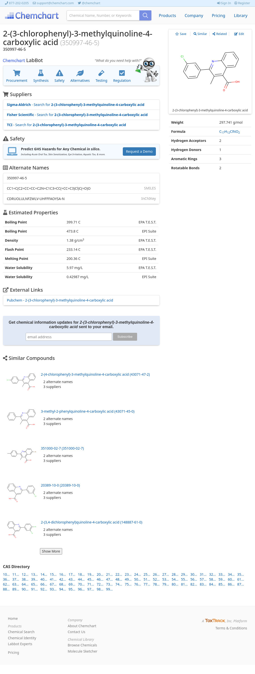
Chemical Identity (22, 638)
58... (212, 579)
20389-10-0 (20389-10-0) (60, 485)
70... (81, 584)
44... (81, 579)
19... (90, 574)
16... (62, 574)
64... (25, 584)
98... (100, 589)
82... (193, 584)
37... (15, 579)
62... (6, 584)
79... (165, 584)
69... (72, 584)
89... (15, 589)
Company (194, 15)
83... (203, 584)
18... (81, 574)
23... (128, 574)
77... (147, 584)
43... (72, 579)
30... (193, 574)
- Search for (75, 104)
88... (6, 589)
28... (175, 574)
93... (53, 589)
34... (231, 574)
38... (25, 579)
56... (193, 579)
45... (90, 579)
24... (137, 574)
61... (240, 579)
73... (109, 584)
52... (156, 579)
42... (62, 579)
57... (203, 579)
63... (15, 584)
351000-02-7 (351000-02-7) (62, 448)
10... (6, 574)
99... (109, 589)
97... (90, 589)
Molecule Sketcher (82, 651)
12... (25, 574)
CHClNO (229, 131)
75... (128, 584)
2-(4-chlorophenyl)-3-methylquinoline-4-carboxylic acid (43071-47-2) (95, 374)
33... (222, 574)
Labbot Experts (20, 643)
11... (15, 574)
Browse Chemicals (82, 645)
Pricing (218, 15)
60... (231, 579)
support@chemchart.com (55, 3)
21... (109, 574)
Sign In (224, 3)
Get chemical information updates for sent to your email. (81, 324)
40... (43, 579)
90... (25, 589)
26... (156, 574)
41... (53, 579)
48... (118, 579)
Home (13, 618)
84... (212, 584)
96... (81, 589)
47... (109, 579)
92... (43, 589)
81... (184, 584)
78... (156, 584)
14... (43, 574)
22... (118, 574)
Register (242, 3)
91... (34, 589)
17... (72, 574)
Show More (51, 551)
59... (222, 579)
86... (231, 584)
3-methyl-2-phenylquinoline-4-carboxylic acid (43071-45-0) (88, 411)
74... (118, 584)
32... (212, 574)
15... (53, 574)
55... (184, 579)
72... (100, 584)
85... (222, 584)
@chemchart (91, 3)
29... (184, 574)
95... (72, 589)
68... (62, 584)
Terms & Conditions (231, 628)
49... (128, 579)
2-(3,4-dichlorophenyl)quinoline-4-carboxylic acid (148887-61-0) (91, 522)
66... (43, 584)
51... (147, 579)
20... (100, 574)
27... (165, 574)
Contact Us (76, 631)
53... (165, 579)
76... (137, 584)
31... (203, 574)
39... (34, 579)
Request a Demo (139, 151)
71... (90, 584)
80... (175, 584)
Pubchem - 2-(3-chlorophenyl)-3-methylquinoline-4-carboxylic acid (60, 300)
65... (34, 584)
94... (62, 589)
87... (240, 584)
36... (6, 579)
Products (167, 15)
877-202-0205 (19, 3)
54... (175, 579)
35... (240, 574)
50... (137, 579)
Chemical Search (21, 631)
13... (34, 574)
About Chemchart (82, 625)
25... (147, 574)
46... (100, 579)
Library (240, 15)
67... (53, 584)
